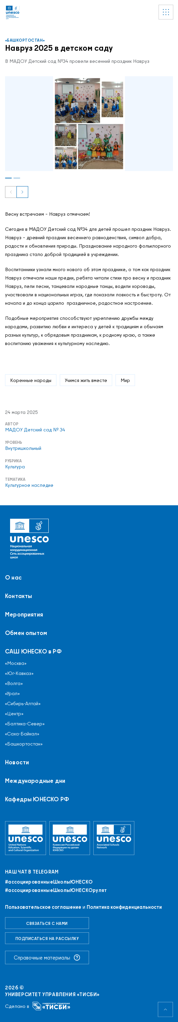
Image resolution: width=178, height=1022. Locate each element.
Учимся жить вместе (86, 380)
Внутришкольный (23, 448)
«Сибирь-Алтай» (23, 703)
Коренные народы (30, 380)
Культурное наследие (29, 485)
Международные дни (35, 780)
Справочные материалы (47, 957)
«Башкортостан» (25, 40)
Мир (125, 380)
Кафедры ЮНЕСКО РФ (37, 799)
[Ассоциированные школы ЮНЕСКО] (113, 838)
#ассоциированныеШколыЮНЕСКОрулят (56, 890)
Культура (15, 466)
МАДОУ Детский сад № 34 (35, 429)
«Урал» (12, 693)
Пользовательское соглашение (43, 906)
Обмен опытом (26, 633)
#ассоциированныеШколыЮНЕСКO (49, 882)
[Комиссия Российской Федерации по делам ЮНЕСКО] (69, 838)
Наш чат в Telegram (31, 871)
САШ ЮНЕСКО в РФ (33, 651)
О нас (13, 577)
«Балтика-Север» (25, 723)
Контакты (18, 596)
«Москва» (16, 663)
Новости (17, 762)
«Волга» (14, 683)
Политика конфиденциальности (124, 906)
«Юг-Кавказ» (19, 673)
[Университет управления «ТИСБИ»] (52, 1006)
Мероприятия (24, 614)
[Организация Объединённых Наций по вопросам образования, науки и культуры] (25, 838)
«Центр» (14, 713)
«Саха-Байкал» (22, 733)
